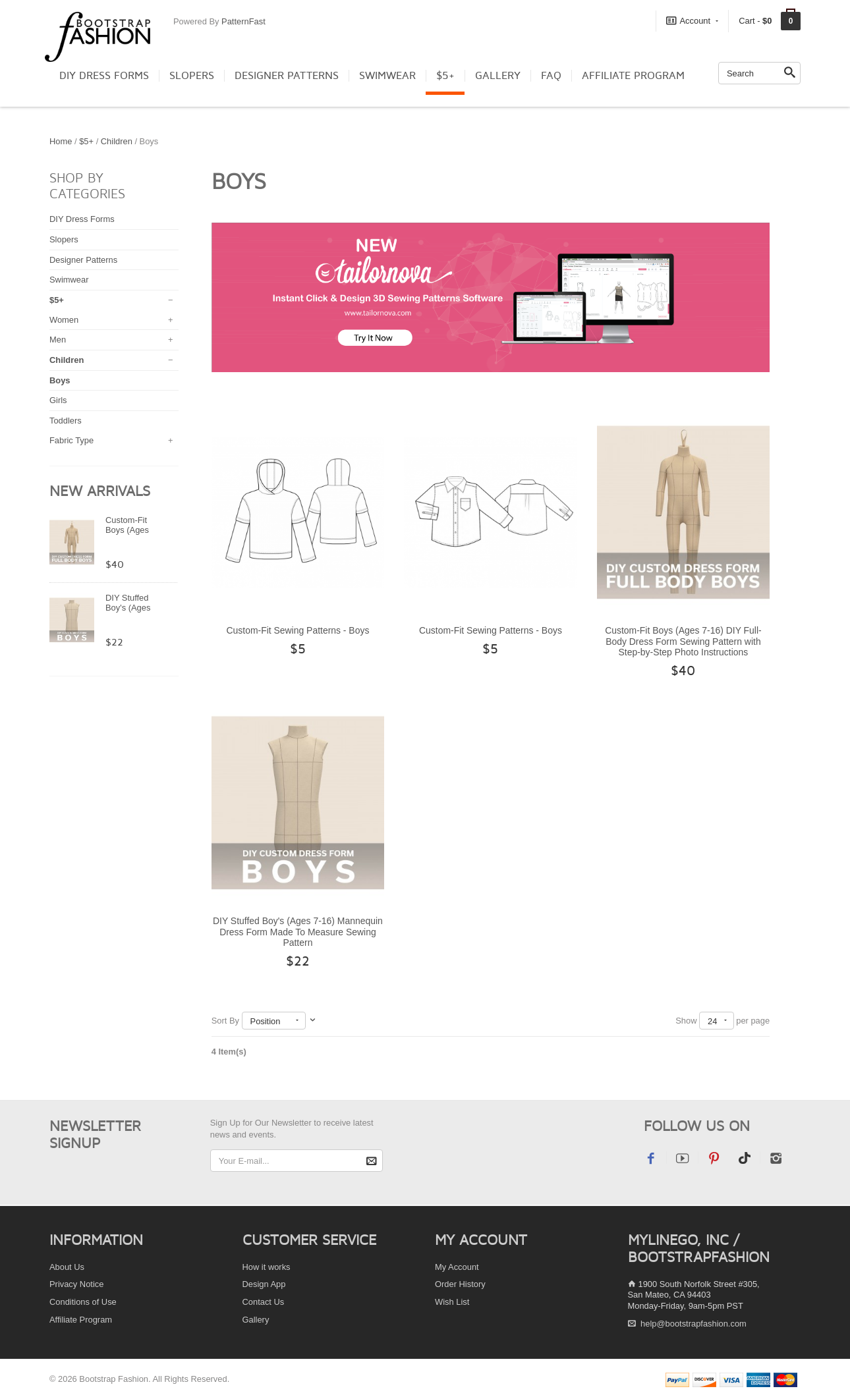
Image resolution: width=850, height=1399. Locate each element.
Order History (460, 1284)
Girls (58, 400)
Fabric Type (71, 440)
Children (118, 141)
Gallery (498, 76)
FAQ (551, 76)
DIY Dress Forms (104, 76)
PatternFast (243, 21)
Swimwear (387, 76)
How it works (266, 1267)
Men (57, 339)
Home (60, 141)
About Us (66, 1267)
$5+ (445, 76)
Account (692, 20)
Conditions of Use (83, 1302)
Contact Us (263, 1302)
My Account (457, 1267)
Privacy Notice (76, 1284)
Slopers (191, 76)
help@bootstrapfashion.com (693, 1324)
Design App (264, 1284)
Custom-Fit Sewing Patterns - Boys (297, 630)
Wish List (452, 1302)
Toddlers (65, 420)
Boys (60, 380)
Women (63, 320)
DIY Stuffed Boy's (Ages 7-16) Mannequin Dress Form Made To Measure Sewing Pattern (298, 932)
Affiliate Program (633, 76)
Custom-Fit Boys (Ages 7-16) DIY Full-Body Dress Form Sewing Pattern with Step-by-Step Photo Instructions (683, 641)
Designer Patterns (287, 76)
